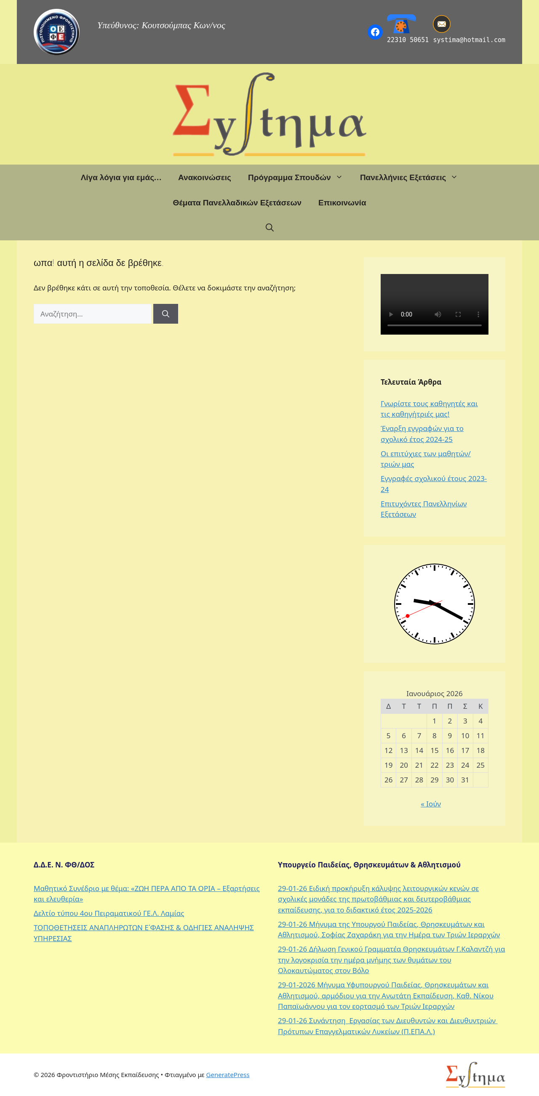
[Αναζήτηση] (165, 314)
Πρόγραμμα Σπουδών (300, 177)
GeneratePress (228, 1074)
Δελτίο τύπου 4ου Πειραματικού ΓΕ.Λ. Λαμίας (109, 913)
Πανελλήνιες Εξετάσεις (413, 177)
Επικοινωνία (342, 202)
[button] (269, 227)
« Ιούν (431, 804)
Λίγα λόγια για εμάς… (121, 177)
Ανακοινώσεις (204, 177)
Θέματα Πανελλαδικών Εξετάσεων (237, 202)
